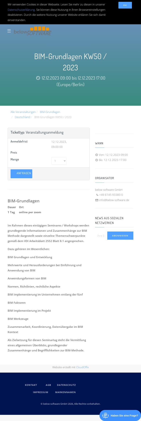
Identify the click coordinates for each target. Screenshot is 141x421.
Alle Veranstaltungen (23, 112)
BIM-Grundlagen (50, 112)
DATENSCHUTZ (66, 385)
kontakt (31, 385)
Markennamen (65, 392)
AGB (48, 385)
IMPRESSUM (41, 392)
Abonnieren (120, 235)
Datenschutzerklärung (21, 9)
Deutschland (22, 117)
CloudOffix (82, 367)
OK (125, 5)
